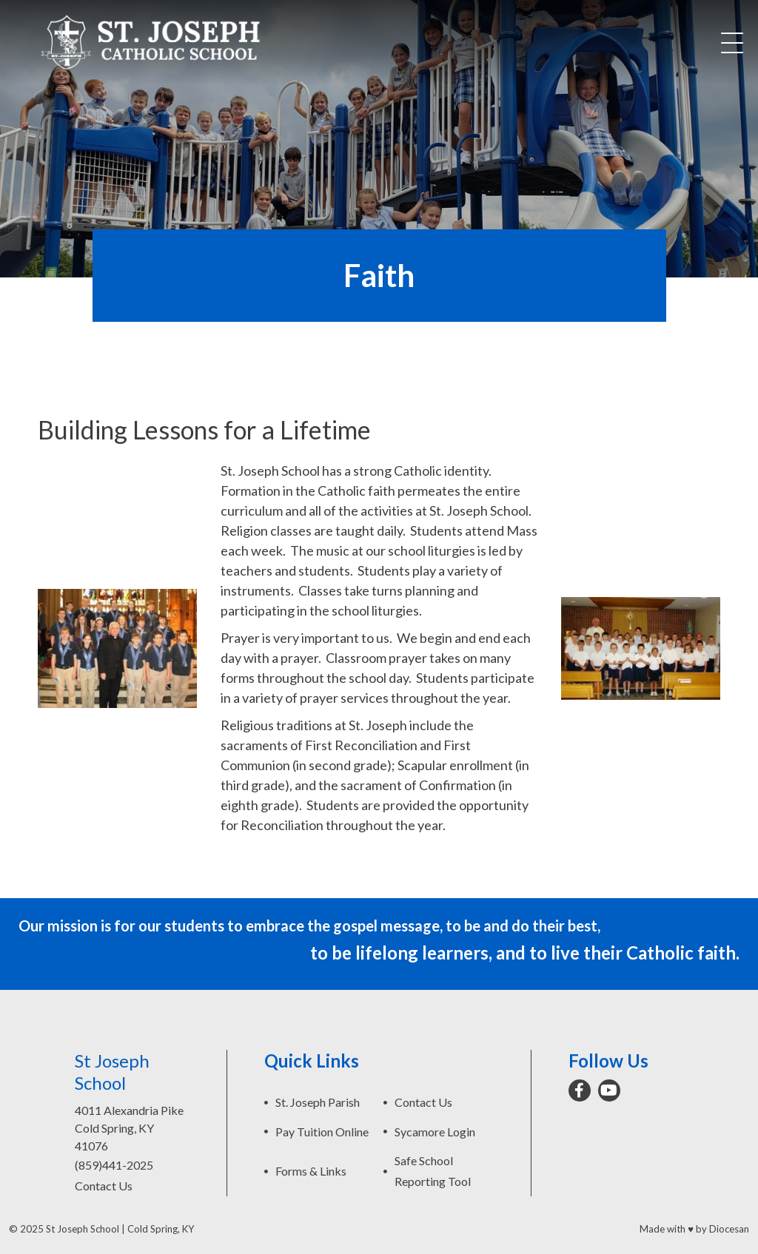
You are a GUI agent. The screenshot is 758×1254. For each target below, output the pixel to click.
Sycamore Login (435, 1132)
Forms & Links (310, 1171)
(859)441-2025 (114, 1165)
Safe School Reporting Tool (433, 1170)
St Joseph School (82, 1229)
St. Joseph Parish (317, 1102)
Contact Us (104, 1186)
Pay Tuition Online (322, 1132)
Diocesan (729, 1229)
